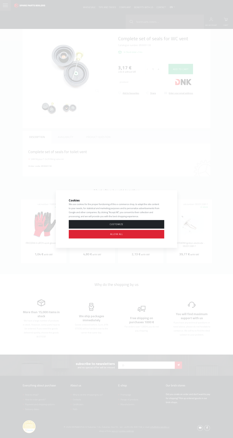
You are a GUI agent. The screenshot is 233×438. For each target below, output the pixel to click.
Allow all (116, 234)
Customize (116, 224)
